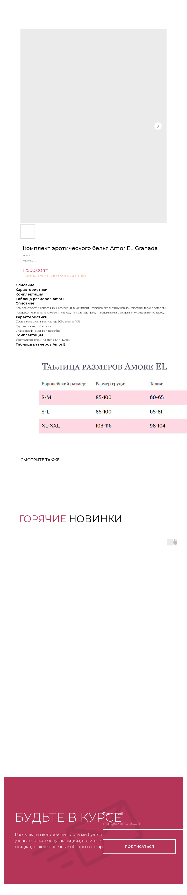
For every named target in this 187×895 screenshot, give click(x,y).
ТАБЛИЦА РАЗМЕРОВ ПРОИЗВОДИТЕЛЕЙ (54, 275)
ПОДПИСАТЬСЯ (139, 846)
